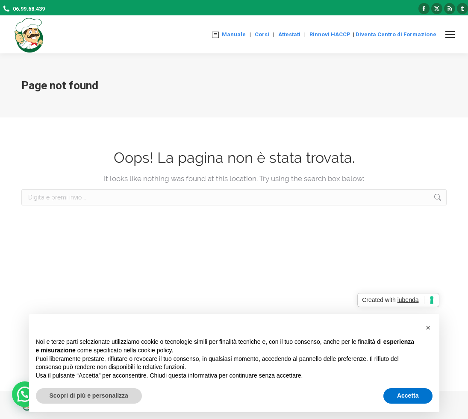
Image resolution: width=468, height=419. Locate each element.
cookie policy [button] (154, 350)
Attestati (289, 34)
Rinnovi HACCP (329, 34)
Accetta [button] (408, 395)
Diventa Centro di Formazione (395, 34)
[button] (428, 327)
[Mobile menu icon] (450, 34)
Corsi (262, 34)
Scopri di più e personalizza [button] (89, 395)
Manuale (234, 34)
